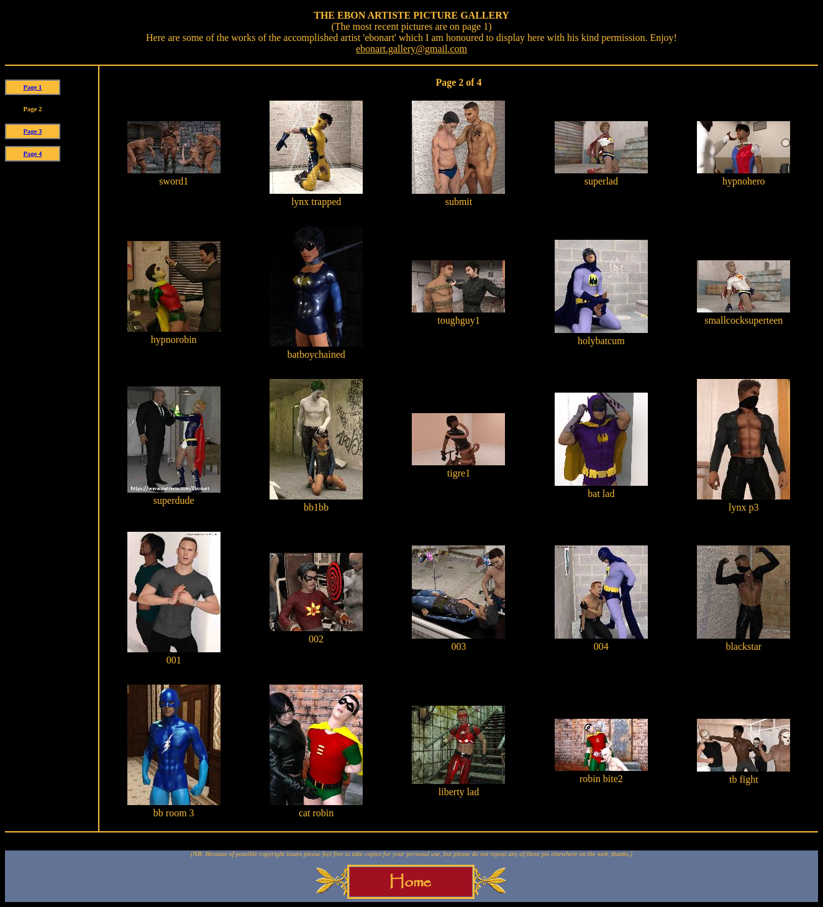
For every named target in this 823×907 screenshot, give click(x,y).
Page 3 (33, 131)
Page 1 (33, 87)
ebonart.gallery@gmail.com (411, 48)
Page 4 (33, 153)
